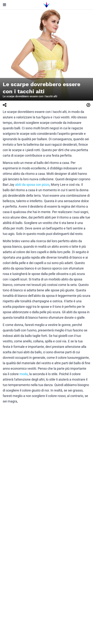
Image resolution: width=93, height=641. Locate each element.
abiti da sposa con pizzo (32, 184)
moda (23, 374)
